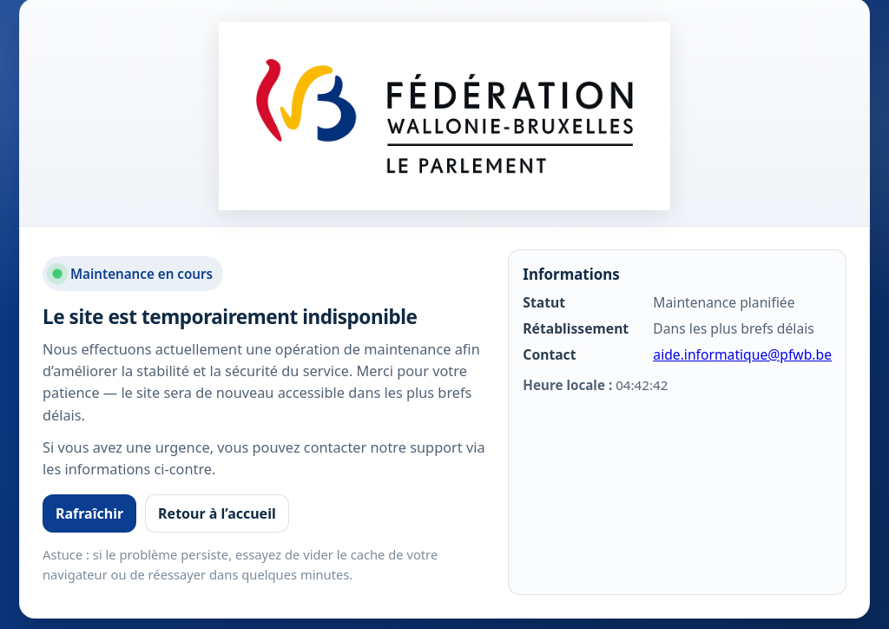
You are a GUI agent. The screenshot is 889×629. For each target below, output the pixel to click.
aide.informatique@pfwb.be (742, 354)
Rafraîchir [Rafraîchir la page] (89, 513)
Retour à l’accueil (217, 513)
